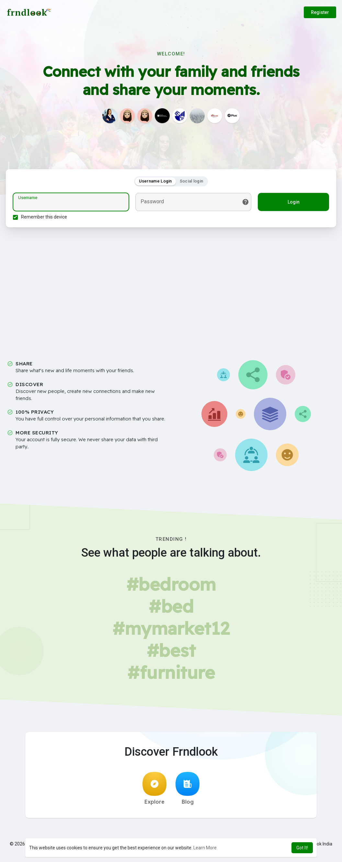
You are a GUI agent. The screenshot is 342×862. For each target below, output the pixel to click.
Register (320, 12)
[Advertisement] (171, 290)
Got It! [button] (302, 847)
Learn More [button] (205, 847)
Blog (188, 790)
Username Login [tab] (155, 182)
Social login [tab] (191, 182)
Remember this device (45, 217)
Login (293, 203)
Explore (154, 790)
